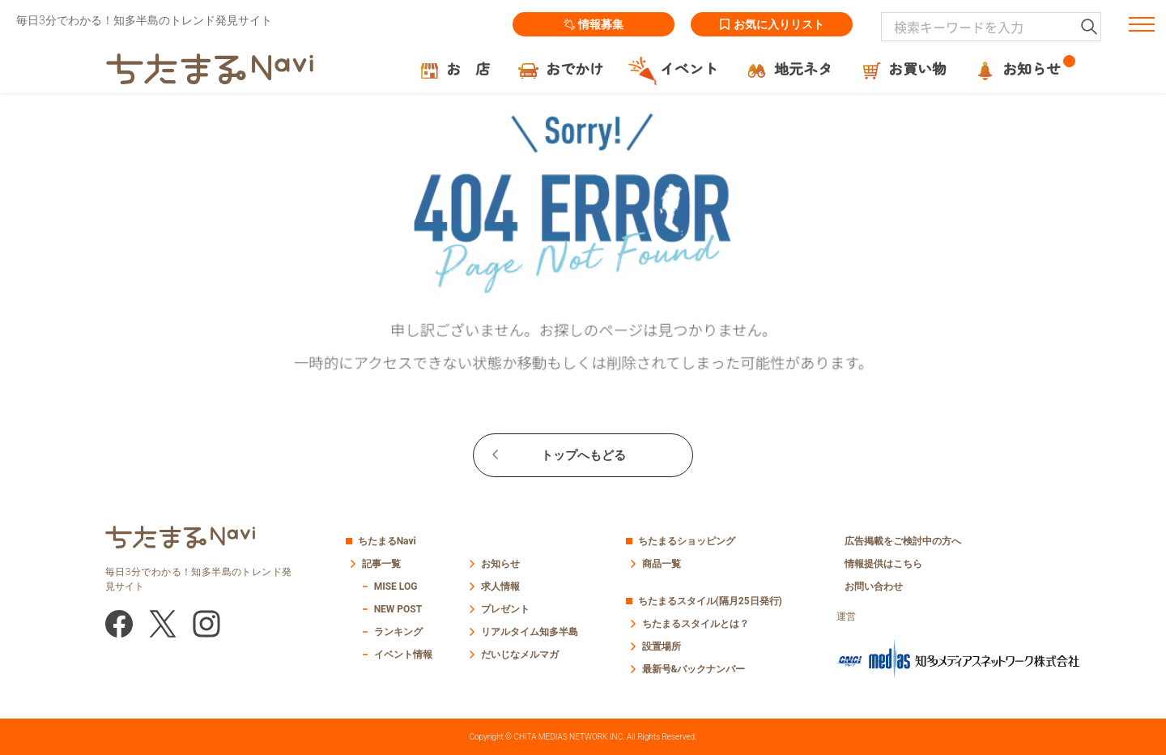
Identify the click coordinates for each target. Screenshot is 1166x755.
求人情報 (500, 586)
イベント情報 (403, 654)
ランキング (398, 632)
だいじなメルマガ (520, 654)
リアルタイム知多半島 (529, 632)
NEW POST (398, 609)
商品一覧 (661, 563)
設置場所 (661, 646)
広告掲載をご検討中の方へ (903, 541)
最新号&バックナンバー (694, 669)
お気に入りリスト (771, 24)
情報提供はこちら (883, 563)
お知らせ (500, 563)
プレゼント (505, 609)
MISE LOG (396, 586)
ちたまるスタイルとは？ (695, 623)
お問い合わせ (874, 586)
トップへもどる (583, 455)
